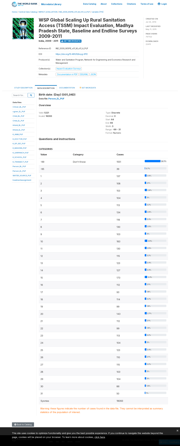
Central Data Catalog (28, 12)
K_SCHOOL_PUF (19, 157)
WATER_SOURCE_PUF (22, 175)
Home (14, 12)
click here (99, 437)
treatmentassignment (22, 180)
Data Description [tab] (46, 88)
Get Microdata (71, 41)
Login (162, 4)
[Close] (177, 430)
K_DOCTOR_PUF (20, 139)
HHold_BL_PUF (19, 125)
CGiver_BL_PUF (19, 107)
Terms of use (146, 4)
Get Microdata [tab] (88, 87)
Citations (131, 4)
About (104, 4)
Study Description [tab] (23, 88)
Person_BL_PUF (19, 166)
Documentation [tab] (67, 88)
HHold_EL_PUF (19, 130)
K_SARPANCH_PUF (21, 153)
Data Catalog (89, 4)
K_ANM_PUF (18, 134)
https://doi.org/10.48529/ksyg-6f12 (72, 54)
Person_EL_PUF (19, 171)
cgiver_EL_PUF (19, 111)
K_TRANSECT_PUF (20, 162)
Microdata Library (51, 4)
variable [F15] (97, 12)
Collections (116, 4)
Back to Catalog (23, 424)
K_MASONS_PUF (20, 148)
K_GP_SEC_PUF (19, 143)
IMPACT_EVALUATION (48, 12)
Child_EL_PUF (18, 121)
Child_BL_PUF (18, 116)
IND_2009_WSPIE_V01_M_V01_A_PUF (74, 12)
